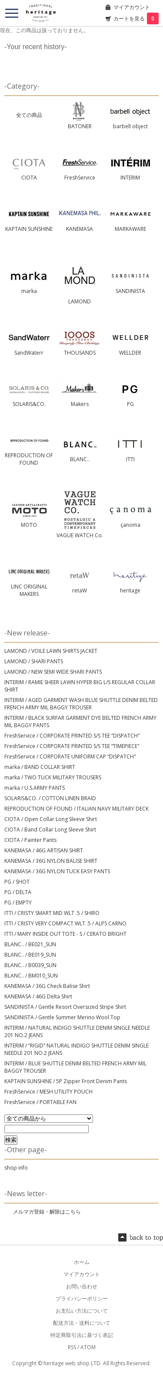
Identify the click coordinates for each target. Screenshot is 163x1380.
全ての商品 (29, 115)
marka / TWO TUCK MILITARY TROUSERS (52, 777)
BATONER (80, 126)
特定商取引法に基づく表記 (81, 1335)
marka (29, 291)
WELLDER (130, 352)
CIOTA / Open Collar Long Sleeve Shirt (50, 819)
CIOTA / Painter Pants (30, 840)
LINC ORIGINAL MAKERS (29, 590)
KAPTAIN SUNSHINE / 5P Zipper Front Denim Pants (65, 1081)
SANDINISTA (130, 291)
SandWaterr (28, 352)
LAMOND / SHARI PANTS (33, 661)
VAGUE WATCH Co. (80, 535)
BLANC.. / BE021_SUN (30, 944)
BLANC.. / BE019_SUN (30, 954)
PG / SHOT (17, 881)
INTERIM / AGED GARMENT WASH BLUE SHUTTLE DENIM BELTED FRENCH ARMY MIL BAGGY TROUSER (81, 703)
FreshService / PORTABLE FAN (40, 1102)
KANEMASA (79, 229)
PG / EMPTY (18, 902)
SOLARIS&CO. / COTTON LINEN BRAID (50, 798)
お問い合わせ (81, 1286)
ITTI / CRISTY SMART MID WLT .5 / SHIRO (52, 913)
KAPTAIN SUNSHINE (29, 229)
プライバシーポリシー (82, 1298)
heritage (130, 590)
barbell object (130, 126)
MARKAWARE (130, 229)
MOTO (29, 525)
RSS (72, 1347)
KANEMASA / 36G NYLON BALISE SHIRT (50, 861)
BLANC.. (80, 459)
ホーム (82, 1262)
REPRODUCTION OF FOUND (29, 459)
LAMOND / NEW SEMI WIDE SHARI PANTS (53, 671)
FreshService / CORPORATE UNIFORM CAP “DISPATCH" (70, 756)
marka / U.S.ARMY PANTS (34, 787)
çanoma (130, 525)
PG (130, 404)
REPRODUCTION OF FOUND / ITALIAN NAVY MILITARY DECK (76, 808)
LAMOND (79, 301)
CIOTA (29, 177)
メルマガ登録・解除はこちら (47, 1211)
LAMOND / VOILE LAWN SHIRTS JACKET (50, 651)
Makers (80, 404)
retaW (79, 590)
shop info (16, 1167)
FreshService (79, 177)
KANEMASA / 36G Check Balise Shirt (47, 986)
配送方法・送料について (81, 1323)
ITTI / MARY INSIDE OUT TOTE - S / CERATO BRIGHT (65, 934)
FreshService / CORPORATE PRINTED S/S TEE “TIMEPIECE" (72, 746)
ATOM (88, 1347)
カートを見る (136, 18)
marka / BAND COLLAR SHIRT (39, 767)
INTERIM (130, 177)
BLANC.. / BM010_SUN (31, 975)
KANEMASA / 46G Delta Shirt (38, 996)
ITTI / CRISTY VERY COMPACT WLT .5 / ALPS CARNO (65, 923)
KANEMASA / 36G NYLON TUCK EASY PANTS (57, 871)
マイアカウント (131, 7)
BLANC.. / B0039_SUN (30, 965)
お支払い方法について (82, 1310)
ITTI (130, 459)
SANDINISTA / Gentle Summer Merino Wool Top (62, 1017)
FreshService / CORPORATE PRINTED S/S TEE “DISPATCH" (72, 735)
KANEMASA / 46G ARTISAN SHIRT (43, 850)
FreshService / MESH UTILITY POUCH (48, 1091)
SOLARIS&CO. (29, 404)
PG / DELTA (17, 892)
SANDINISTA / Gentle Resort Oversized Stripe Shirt (65, 1007)
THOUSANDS (80, 352)
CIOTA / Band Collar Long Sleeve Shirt (50, 829)
